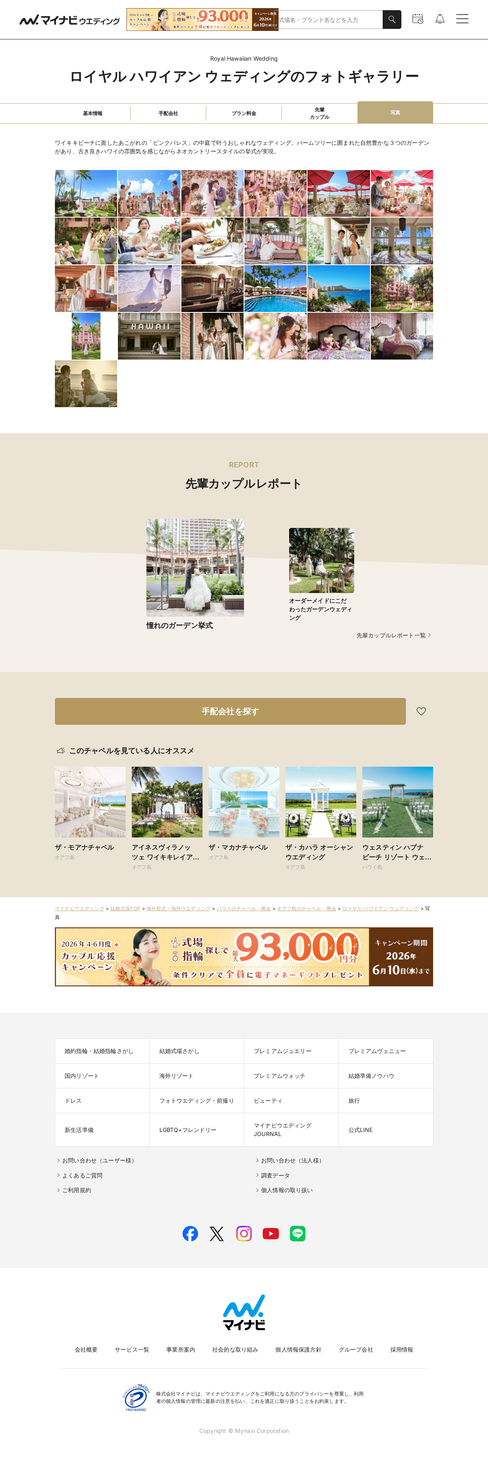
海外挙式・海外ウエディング (178, 908)
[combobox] (328, 19)
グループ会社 (356, 1349)
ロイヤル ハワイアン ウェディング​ (380, 908)
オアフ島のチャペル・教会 (306, 908)
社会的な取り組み (235, 1349)
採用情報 (402, 1349)
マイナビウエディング (80, 908)
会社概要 (86, 1349)
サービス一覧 (132, 1349)
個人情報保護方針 (298, 1349)
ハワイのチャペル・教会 (244, 908)
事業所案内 (180, 1349)
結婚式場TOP (125, 908)
